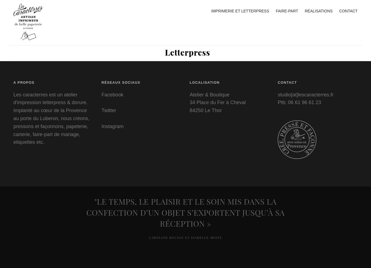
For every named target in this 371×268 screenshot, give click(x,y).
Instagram (113, 126)
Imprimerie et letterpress (240, 11)
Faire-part (287, 11)
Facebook (112, 95)
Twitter (109, 110)
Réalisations (319, 11)
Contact (348, 11)
